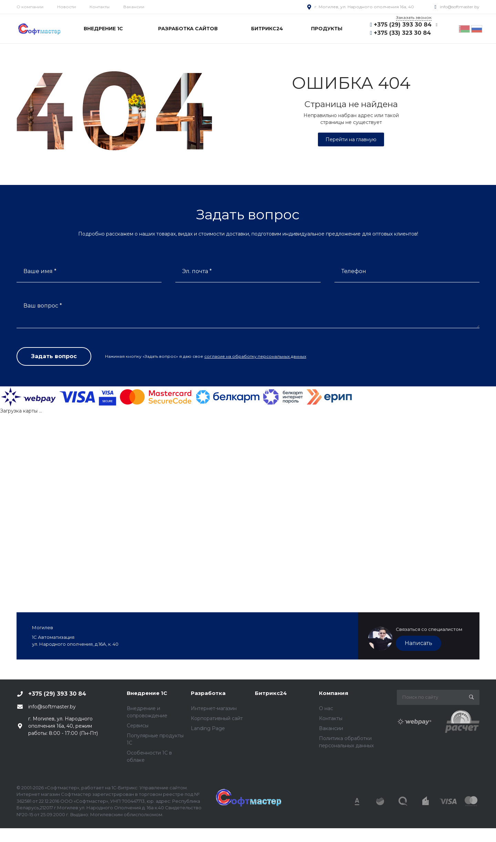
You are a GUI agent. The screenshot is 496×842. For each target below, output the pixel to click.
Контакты (100, 6)
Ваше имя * (39, 271)
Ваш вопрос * (42, 305)
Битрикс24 (271, 693)
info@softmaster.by (459, 6)
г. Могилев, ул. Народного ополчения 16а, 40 (364, 6)
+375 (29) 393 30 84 (403, 24)
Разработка (208, 693)
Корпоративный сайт (217, 718)
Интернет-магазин (214, 708)
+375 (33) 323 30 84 (402, 33)
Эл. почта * (197, 271)
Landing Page (208, 728)
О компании (30, 6)
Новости (66, 6)
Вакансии (133, 6)
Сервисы (137, 726)
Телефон (353, 271)
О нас (326, 708)
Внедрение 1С (147, 693)
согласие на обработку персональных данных (255, 356)
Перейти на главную (351, 139)
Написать (418, 643)
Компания (333, 693)
